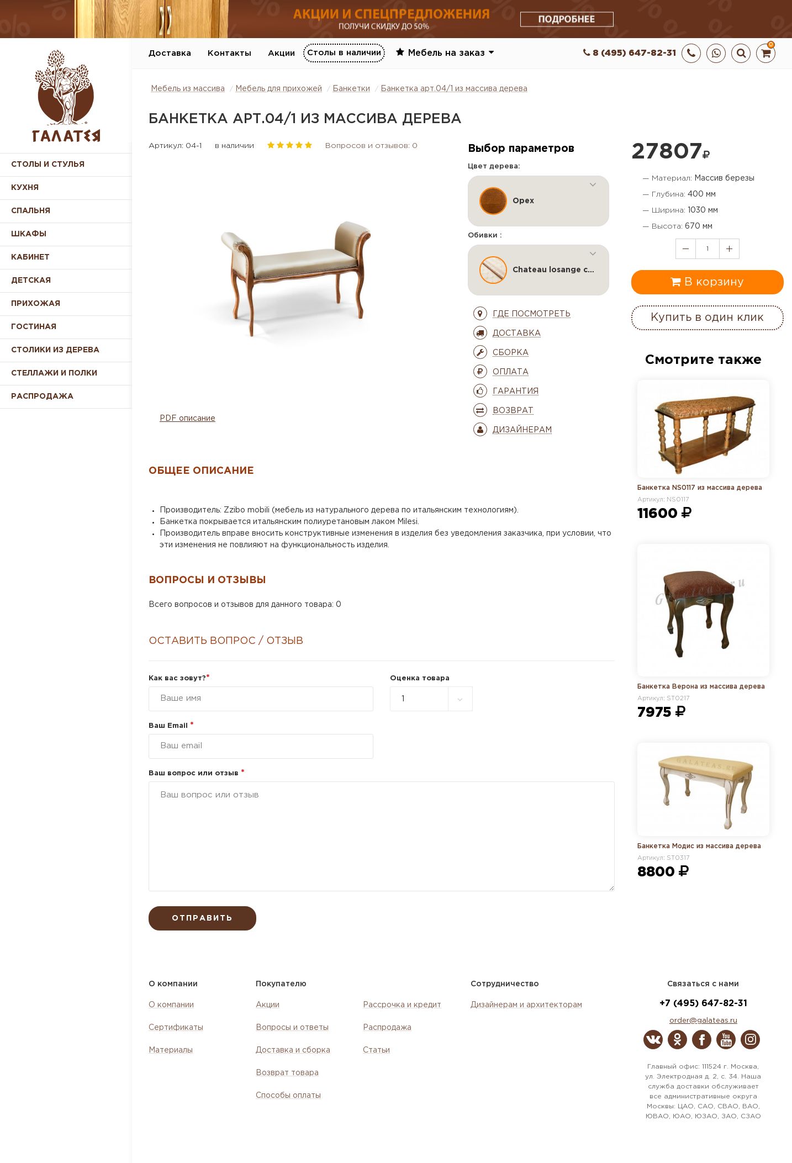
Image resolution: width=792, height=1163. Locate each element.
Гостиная (33, 327)
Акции (281, 53)
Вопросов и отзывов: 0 (371, 145)
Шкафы (28, 234)
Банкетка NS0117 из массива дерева (699, 488)
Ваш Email (171, 726)
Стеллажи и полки (54, 373)
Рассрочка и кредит (402, 1005)
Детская (31, 280)
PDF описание (187, 418)
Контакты (229, 53)
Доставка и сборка (293, 1050)
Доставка (170, 53)
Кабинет (30, 257)
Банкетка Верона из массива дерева (701, 687)
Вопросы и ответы (292, 1027)
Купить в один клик (707, 318)
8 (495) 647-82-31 (629, 53)
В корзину (707, 281)
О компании (171, 1005)
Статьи (376, 1050)
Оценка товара (420, 678)
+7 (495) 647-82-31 (703, 1004)
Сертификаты (176, 1027)
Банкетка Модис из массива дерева (699, 846)
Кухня (25, 187)
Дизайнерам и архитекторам (526, 1005)
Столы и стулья (48, 164)
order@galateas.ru (703, 1021)
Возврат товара (287, 1073)
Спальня (30, 211)
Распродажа (387, 1027)
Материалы (171, 1050)
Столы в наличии (344, 52)
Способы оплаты (288, 1095)
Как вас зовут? (179, 678)
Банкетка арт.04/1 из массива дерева (454, 89)
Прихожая (35, 303)
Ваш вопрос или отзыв (197, 773)
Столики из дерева (55, 350)
